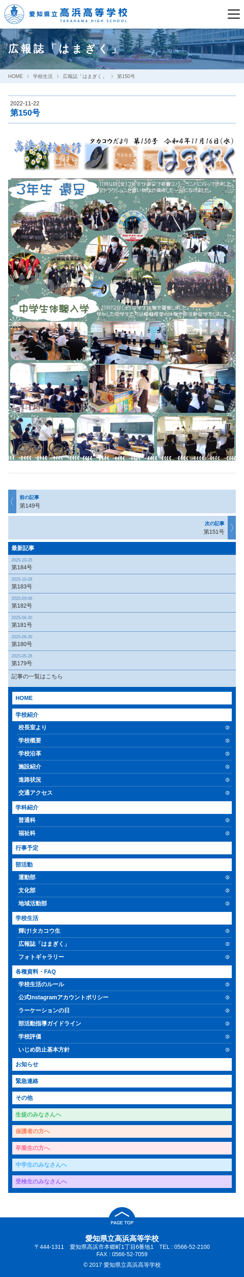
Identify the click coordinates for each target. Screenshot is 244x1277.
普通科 (26, 820)
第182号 (119, 602)
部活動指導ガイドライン (49, 1023)
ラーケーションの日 (44, 1010)
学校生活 (43, 76)
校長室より (32, 727)
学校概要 (29, 740)
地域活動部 (32, 903)
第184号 (119, 564)
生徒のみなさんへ (38, 1114)
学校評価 (29, 1036)
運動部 (26, 877)
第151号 (122, 527)
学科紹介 (27, 807)
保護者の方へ (33, 1131)
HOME (15, 76)
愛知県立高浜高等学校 (122, 1239)
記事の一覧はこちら (37, 676)
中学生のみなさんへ (41, 1164)
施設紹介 (29, 766)
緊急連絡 (27, 1081)
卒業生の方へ (33, 1148)
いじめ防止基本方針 (44, 1049)
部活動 (24, 864)
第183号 (119, 583)
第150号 (126, 76)
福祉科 (26, 833)
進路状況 (29, 779)
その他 (24, 1097)
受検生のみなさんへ (41, 1181)
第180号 (119, 640)
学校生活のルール (41, 984)
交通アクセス (35, 792)
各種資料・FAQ (36, 971)
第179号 (119, 659)
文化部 (26, 890)
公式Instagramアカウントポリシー (63, 997)
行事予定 (27, 848)
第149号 (122, 501)
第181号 (119, 621)
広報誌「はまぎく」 (85, 76)
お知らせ (27, 1064)
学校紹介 (27, 714)
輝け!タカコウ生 (39, 930)
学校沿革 (29, 753)
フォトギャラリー (41, 957)
